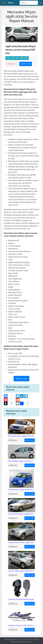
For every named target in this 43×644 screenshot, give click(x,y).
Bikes (11, 2)
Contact (30, 639)
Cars (3, 2)
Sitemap (29, 642)
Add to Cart (25, 64)
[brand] (40, 2)
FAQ (24, 639)
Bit (20, 642)
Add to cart (21, 378)
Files (23, 642)
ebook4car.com (15, 639)
